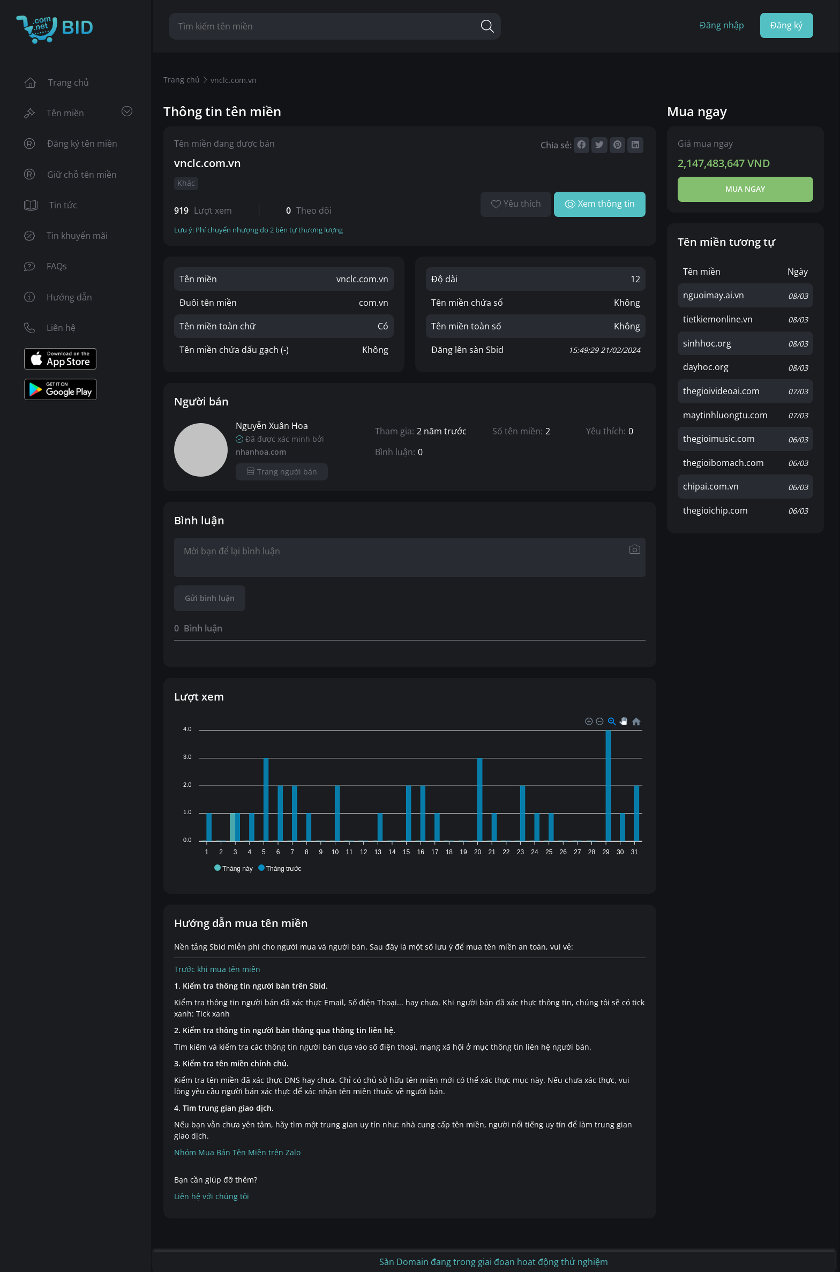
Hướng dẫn (58, 300)
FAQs (45, 269)
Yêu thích (516, 204)
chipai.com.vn (711, 484)
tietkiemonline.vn (718, 319)
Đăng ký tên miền (70, 145)
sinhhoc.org (707, 343)
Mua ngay (745, 190)
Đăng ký (786, 26)
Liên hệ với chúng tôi (211, 1197)
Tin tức (50, 207)
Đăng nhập (721, 26)
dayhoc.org (706, 366)
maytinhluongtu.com (725, 413)
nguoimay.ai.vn (713, 296)
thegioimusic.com (719, 437)
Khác (186, 183)
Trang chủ (56, 83)
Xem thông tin (600, 204)
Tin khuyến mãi (66, 238)
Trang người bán (282, 472)
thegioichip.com (715, 508)
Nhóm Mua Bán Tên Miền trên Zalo (237, 1153)
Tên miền (78, 113)
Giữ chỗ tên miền (70, 176)
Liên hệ (50, 331)
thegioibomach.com (723, 460)
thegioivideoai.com (721, 390)
